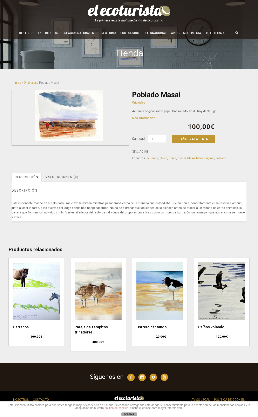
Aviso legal (200, 400)
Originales (30, 82)
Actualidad (214, 33)
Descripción (26, 177)
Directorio (107, 33)
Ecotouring (129, 33)
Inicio (18, 82)
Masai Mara (195, 158)
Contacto (41, 400)
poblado (221, 158)
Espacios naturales (78, 33)
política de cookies (116, 408)
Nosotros (21, 400)
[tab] (27, 177)
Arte (174, 33)
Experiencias (48, 33)
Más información (143, 118)
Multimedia (192, 33)
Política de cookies (229, 400)
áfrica (163, 158)
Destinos (26, 33)
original (209, 158)
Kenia (172, 158)
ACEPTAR (129, 414)
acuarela (152, 158)
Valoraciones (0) (62, 177)
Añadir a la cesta (194, 139)
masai (182, 158)
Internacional (155, 33)
